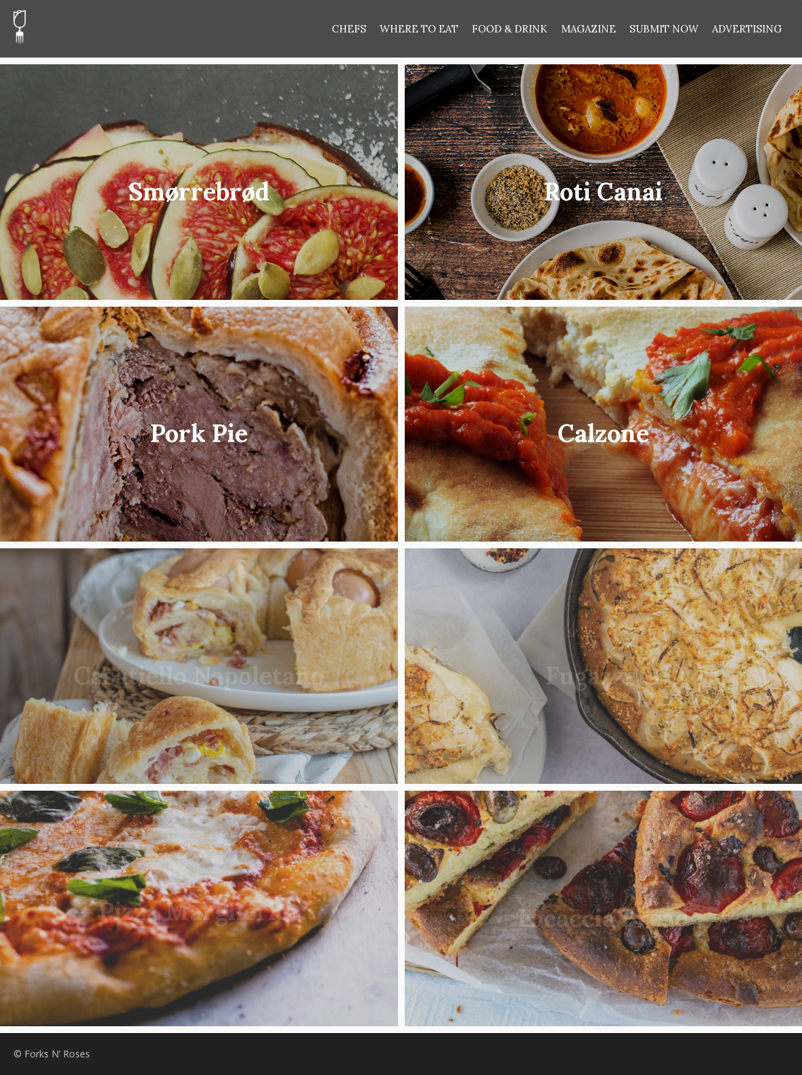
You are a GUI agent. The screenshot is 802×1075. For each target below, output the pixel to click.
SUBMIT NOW (663, 28)
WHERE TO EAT (419, 28)
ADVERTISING (747, 28)
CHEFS (349, 28)
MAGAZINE (588, 28)
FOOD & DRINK (510, 28)
